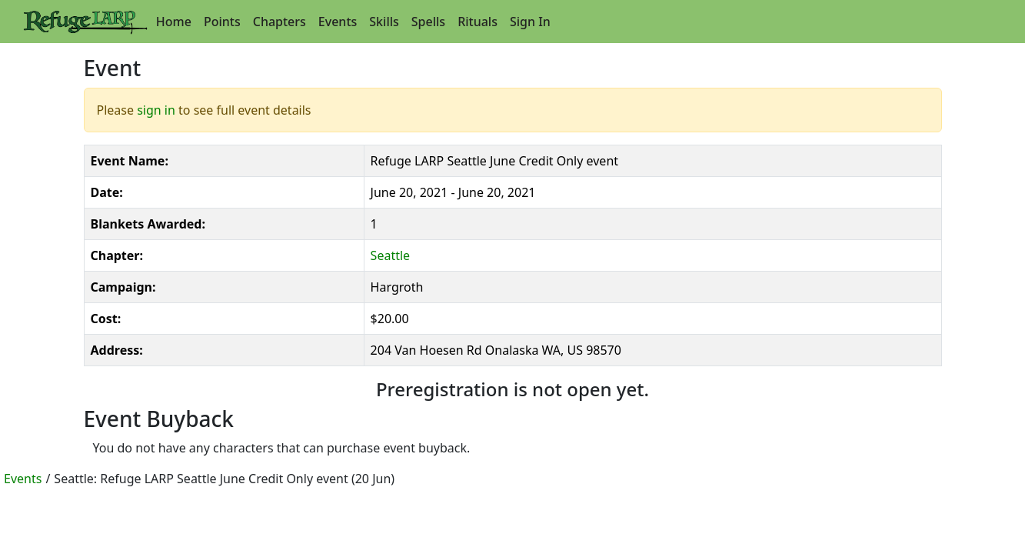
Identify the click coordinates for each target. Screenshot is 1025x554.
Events (337, 21)
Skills (383, 21)
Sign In (530, 21)
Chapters (279, 21)
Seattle (391, 255)
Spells (428, 21)
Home (173, 21)
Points (222, 21)
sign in (156, 110)
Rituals (478, 21)
